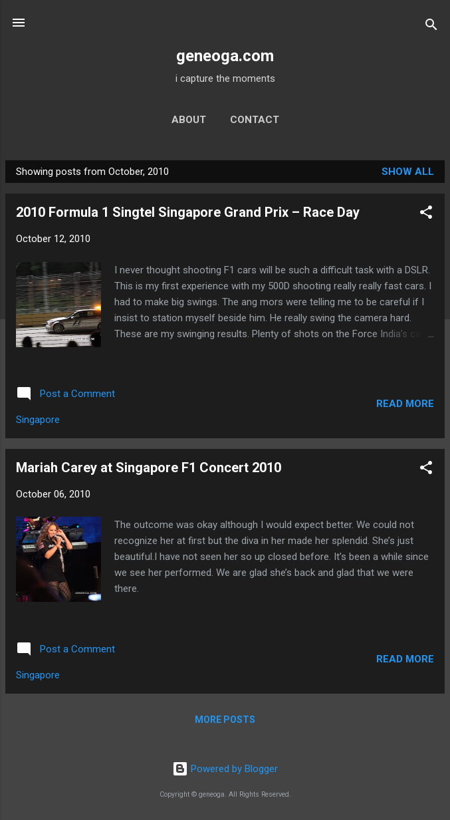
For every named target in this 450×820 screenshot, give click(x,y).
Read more (405, 404)
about (188, 120)
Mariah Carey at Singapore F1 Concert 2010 (148, 468)
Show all (408, 172)
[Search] (431, 27)
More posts (225, 719)
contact (254, 120)
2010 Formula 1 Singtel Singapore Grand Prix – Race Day (188, 212)
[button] (426, 214)
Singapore (38, 420)
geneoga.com (225, 56)
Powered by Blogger (225, 769)
